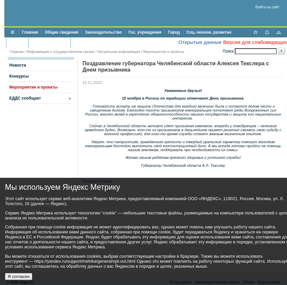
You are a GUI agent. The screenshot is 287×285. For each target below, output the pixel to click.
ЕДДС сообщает (25, 98)
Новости (17, 65)
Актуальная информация (119, 52)
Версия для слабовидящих (255, 42)
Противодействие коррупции (102, 43)
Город (174, 32)
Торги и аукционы (49, 43)
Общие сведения (61, 32)
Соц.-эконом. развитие (209, 32)
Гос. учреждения (144, 32)
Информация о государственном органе (60, 52)
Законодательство (103, 32)
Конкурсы (19, 76)
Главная (30, 32)
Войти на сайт (267, 7)
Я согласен (19, 276)
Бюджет (17, 43)
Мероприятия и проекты (163, 52)
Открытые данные (199, 42)
